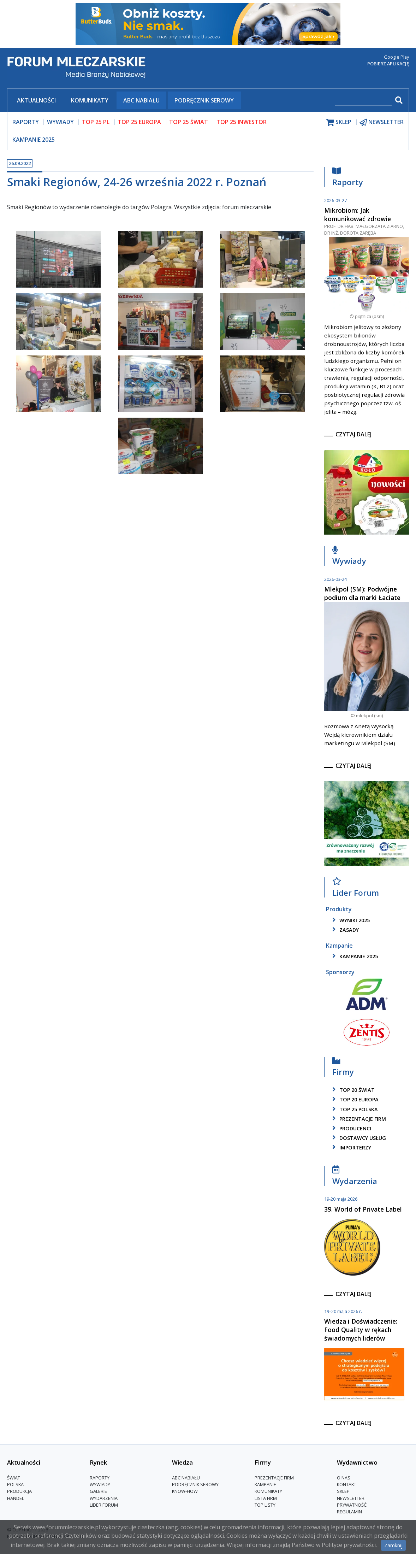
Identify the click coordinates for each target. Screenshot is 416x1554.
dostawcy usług (358, 1138)
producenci (350, 1128)
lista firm (266, 1498)
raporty (25, 122)
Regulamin (349, 1511)
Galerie (98, 1491)
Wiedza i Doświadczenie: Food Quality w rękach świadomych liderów (360, 1329)
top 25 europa (139, 122)
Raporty (347, 178)
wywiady (60, 122)
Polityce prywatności (349, 1545)
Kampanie (265, 1484)
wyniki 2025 (350, 920)
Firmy (343, 1068)
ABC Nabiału (141, 100)
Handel (15, 1498)
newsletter (381, 122)
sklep (338, 122)
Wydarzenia (354, 1177)
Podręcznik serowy (204, 100)
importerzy (350, 1147)
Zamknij (393, 1545)
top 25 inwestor (241, 122)
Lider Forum (355, 888)
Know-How (185, 1491)
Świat (13, 1477)
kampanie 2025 (354, 956)
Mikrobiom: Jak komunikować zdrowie (357, 214)
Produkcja (19, 1491)
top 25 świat (188, 122)
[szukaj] (363, 101)
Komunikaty (89, 100)
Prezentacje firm (358, 1119)
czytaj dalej (353, 434)
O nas (343, 1477)
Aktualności (36, 100)
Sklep (343, 1491)
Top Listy (265, 1505)
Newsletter (350, 1498)
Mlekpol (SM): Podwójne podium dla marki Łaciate (362, 593)
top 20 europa (354, 1099)
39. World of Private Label (363, 1209)
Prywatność (352, 1505)
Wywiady (349, 557)
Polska (15, 1484)
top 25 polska (354, 1109)
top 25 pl (95, 122)
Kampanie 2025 (33, 139)
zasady (344, 929)
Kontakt (346, 1484)
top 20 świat (352, 1090)
